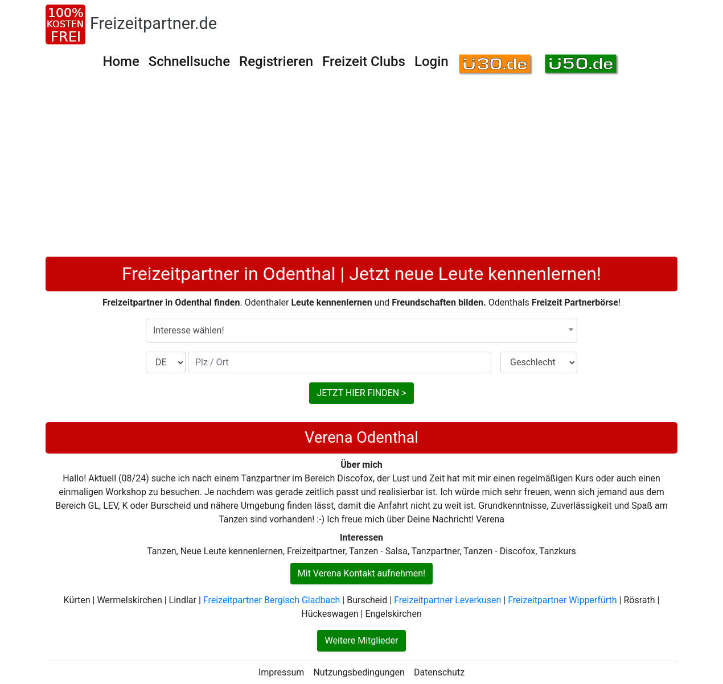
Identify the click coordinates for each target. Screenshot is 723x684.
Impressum (281, 672)
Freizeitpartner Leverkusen (447, 600)
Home (120, 61)
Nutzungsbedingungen (358, 672)
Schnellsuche (189, 61)
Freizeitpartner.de (153, 23)
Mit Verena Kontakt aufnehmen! (361, 573)
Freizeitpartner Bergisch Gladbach (271, 600)
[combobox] (361, 331)
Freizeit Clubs (363, 61)
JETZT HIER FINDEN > (361, 393)
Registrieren (276, 61)
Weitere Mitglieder (361, 640)
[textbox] (361, 330)
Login (431, 61)
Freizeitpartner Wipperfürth (562, 600)
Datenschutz (439, 672)
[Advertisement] (361, 171)
